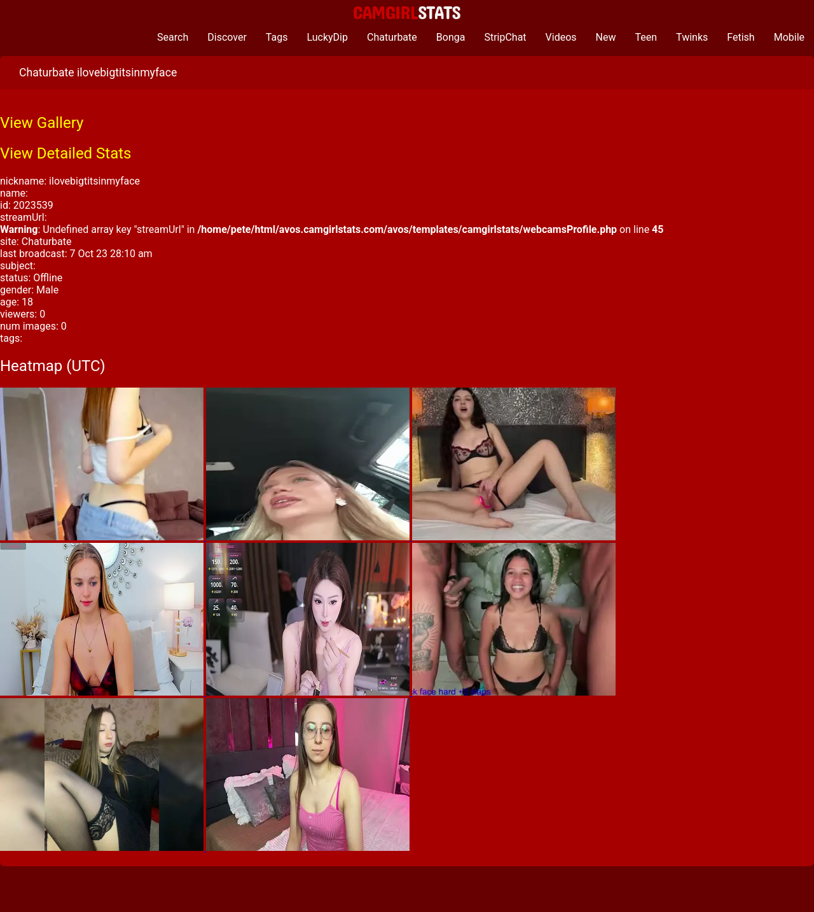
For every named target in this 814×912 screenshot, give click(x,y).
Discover (227, 37)
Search (172, 37)
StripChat (505, 37)
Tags (277, 37)
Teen (646, 37)
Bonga (451, 37)
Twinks (692, 37)
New (606, 37)
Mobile (789, 37)
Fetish (740, 37)
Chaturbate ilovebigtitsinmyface (98, 72)
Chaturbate (392, 37)
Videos (561, 37)
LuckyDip (327, 37)
